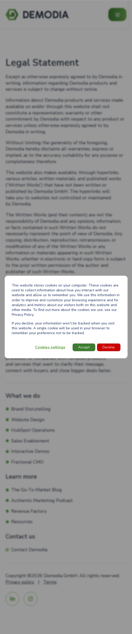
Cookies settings (50, 347)
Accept (84, 347)
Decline (108, 347)
